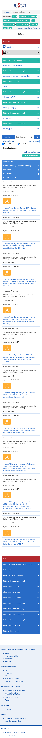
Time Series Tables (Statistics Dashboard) (12, 693)
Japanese (4, 2)
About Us (8, 732)
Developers (9, 709)
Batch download (31, 156)
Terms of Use (20, 732)
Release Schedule (11, 656)
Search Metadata (9, 144)
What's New (9, 659)
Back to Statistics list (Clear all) (29, 28)
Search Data (23, 144)
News (7, 653)
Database (8, 673)
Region (7, 700)
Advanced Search (8, 141)
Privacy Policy (10, 735)
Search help (34, 141)
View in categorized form (31, 152)
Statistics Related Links (13, 721)
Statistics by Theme (12, 678)
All (6, 670)
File (6, 676)
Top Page (6, 12)
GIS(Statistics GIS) (11, 697)
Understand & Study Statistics (15, 718)
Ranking (8, 661)
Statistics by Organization (14, 681)
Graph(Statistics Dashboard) (15, 690)
